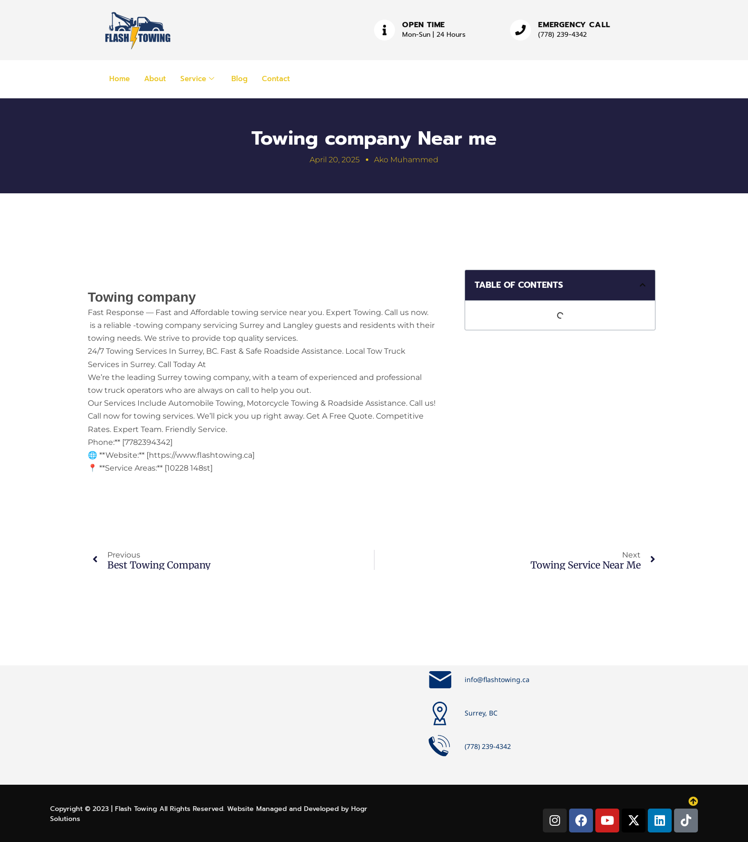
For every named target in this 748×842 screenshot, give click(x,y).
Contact (276, 79)
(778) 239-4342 (562, 35)
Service (197, 79)
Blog (239, 79)
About (155, 79)
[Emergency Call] (520, 30)
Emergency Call (574, 25)
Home (119, 79)
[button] (642, 285)
